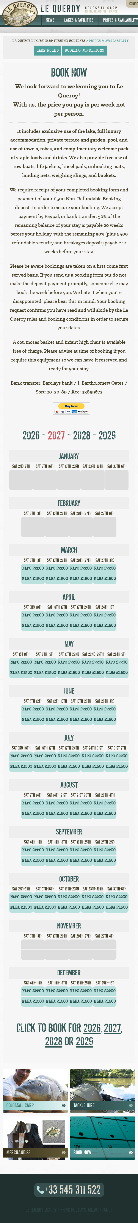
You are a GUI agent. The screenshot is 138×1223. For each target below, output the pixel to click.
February (69, 503)
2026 (31, 435)
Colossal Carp (35, 1105)
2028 (81, 435)
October (69, 879)
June (69, 691)
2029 (107, 435)
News (50, 20)
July (69, 738)
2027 (56, 435)
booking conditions (84, 50)
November (69, 926)
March (69, 550)
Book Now (103, 1152)
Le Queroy (61, 8)
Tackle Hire (103, 1105)
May (69, 644)
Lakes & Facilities (79, 20)
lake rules (47, 50)
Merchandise (35, 1152)
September (69, 832)
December (69, 972)
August (69, 785)
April (69, 597)
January (69, 456)
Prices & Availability (109, 41)
